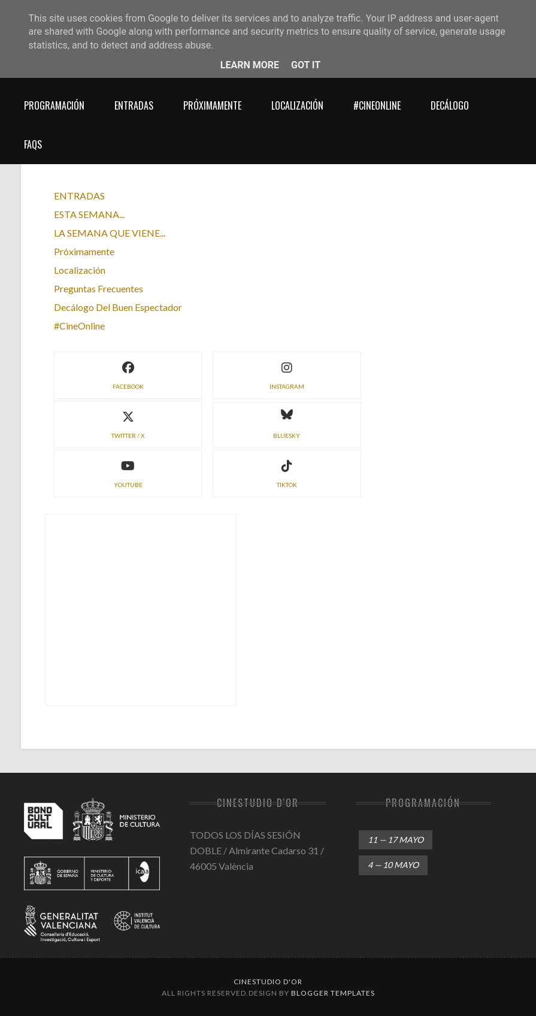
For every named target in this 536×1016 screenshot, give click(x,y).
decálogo (450, 105)
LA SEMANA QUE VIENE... (109, 232)
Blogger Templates (333, 992)
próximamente (212, 105)
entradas (133, 105)
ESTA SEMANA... (89, 214)
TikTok (287, 472)
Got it (305, 65)
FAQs (33, 144)
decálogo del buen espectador (118, 307)
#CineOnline (377, 105)
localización (297, 105)
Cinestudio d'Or (268, 981)
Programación (54, 105)
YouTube (128, 472)
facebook (128, 374)
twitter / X (127, 423)
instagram (286, 374)
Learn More (249, 65)
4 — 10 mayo (393, 865)
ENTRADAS (79, 195)
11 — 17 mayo (395, 839)
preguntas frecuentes (98, 288)
